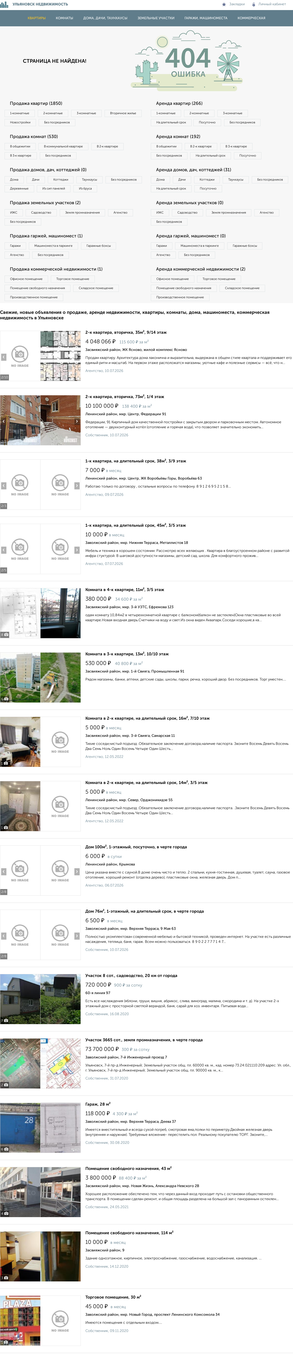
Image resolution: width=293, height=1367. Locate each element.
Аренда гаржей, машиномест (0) (192, 248)
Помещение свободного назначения (38, 301)
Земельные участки (156, 18)
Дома (15, 181)
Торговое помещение (75, 292)
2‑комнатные (55, 113)
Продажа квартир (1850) (37, 103)
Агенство (126, 224)
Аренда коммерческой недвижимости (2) (202, 282)
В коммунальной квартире (66, 147)
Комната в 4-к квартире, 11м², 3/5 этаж (124, 604)
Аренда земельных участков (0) (191, 214)
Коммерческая (251, 18)
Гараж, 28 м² (98, 1118)
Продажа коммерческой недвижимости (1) (57, 282)
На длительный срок (172, 123)
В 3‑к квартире (22, 156)
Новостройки (62, 123)
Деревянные (61, 190)
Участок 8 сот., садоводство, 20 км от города (131, 990)
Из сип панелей (97, 190)
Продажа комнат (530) (35, 137)
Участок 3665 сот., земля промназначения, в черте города (144, 1054)
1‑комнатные (20, 113)
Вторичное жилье (24, 123)
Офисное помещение (27, 292)
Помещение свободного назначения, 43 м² (128, 1183)
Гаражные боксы (102, 258)
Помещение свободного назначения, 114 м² (129, 1247)
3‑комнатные (89, 113)
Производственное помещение (35, 311)
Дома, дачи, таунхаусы (105, 18)
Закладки (233, 4)
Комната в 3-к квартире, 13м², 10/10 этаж (127, 668)
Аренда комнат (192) (179, 137)
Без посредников (101, 123)
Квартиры (37, 18)
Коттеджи (63, 181)
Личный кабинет (269, 4)
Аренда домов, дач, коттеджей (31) (195, 181)
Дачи (37, 181)
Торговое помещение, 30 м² (113, 1311)
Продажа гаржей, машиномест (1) (47, 248)
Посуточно (210, 123)
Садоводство (43, 224)
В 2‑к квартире (112, 147)
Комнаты (64, 18)
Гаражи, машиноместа (206, 18)
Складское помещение (98, 301)
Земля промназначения (86, 224)
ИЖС (14, 224)
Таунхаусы (94, 181)
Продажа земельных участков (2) (46, 214)
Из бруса (17, 200)
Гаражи (16, 258)
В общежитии (21, 147)
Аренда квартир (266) (180, 103)
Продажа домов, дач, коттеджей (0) (49, 171)
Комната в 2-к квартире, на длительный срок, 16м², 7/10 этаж (147, 732)
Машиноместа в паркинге (55, 258)
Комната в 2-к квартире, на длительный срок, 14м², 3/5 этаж (146, 797)
